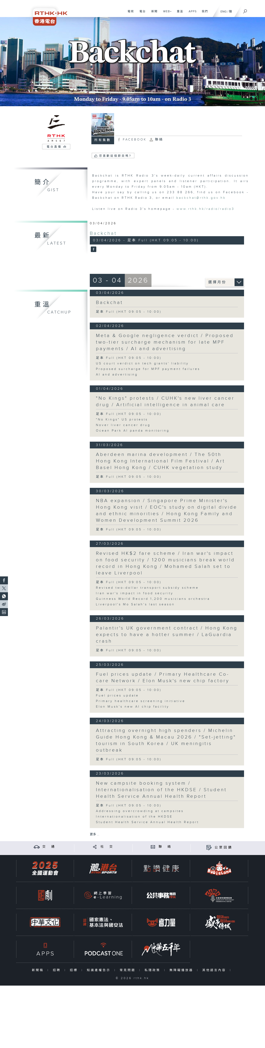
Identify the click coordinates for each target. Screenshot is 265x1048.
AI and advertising (117, 374)
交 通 (49, 847)
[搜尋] (245, 10)
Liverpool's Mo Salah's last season (135, 604)
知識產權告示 (99, 970)
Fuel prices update (117, 695)
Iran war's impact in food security (134, 593)
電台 (141, 13)
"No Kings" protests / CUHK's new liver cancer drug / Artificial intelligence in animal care (165, 402)
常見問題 (128, 970)
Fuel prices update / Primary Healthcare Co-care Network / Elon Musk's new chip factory (162, 678)
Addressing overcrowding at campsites (140, 811)
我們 (203, 13)
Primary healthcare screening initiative (140, 701)
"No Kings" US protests (122, 419)
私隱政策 (153, 970)
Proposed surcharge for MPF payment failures (148, 369)
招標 (75, 970)
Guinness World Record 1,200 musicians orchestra (153, 599)
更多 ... (94, 834)
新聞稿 (38, 970)
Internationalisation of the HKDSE (134, 817)
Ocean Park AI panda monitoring (132, 431)
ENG (224, 11)
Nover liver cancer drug (123, 425)
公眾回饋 (224, 847)
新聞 (153, 13)
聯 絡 (165, 847)
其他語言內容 (215, 970)
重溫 (178, 13)
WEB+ (166, 13)
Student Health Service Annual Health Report (147, 822)
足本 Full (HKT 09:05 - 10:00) (129, 312)
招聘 (57, 970)
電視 (129, 13)
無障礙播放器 (182, 970)
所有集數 (102, 140)
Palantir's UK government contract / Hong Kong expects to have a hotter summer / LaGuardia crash (167, 634)
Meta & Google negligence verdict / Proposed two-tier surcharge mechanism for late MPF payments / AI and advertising (165, 342)
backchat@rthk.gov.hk (201, 198)
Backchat (103, 233)
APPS (191, 13)
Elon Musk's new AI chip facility (132, 707)
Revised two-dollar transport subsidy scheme (147, 588)
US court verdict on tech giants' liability (142, 363)
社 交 (107, 847)
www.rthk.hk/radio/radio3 (206, 209)
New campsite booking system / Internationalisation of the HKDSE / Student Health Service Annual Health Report (161, 790)
